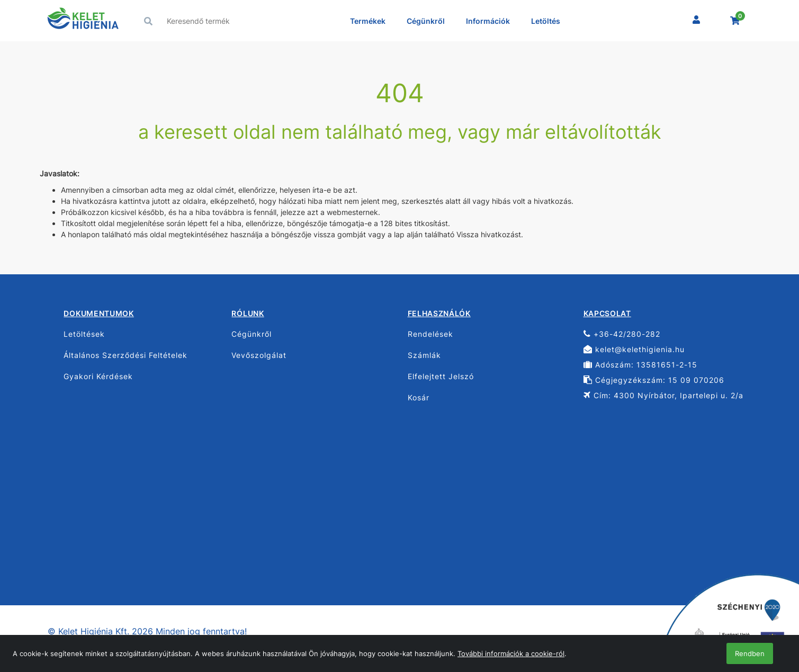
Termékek (367, 20)
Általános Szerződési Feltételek (125, 355)
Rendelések (430, 333)
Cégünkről (426, 20)
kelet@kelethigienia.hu (634, 349)
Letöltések (84, 333)
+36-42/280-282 (621, 333)
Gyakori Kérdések (98, 376)
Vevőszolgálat (258, 355)
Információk (488, 20)
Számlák (424, 355)
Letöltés (545, 20)
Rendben (750, 653)
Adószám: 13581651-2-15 (640, 364)
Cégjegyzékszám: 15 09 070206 (653, 379)
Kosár (418, 397)
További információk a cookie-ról (510, 653)
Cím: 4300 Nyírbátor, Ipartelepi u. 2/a (663, 395)
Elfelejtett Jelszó (441, 376)
